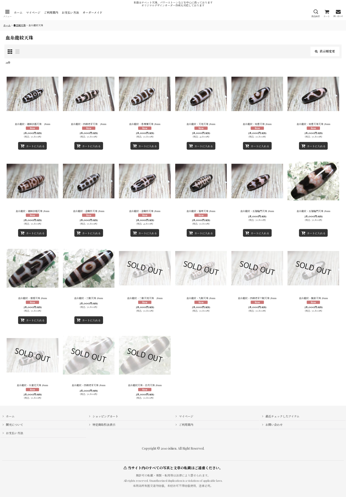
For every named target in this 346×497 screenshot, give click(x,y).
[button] (7, 13)
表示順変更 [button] (325, 51)
